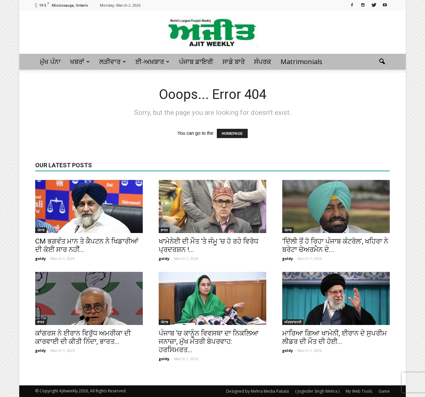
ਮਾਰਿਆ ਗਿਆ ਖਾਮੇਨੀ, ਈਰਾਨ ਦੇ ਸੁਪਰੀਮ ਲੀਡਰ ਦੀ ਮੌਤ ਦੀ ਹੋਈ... (334, 337)
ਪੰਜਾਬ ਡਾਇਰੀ (196, 61)
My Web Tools (359, 391)
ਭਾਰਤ (164, 230)
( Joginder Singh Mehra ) (317, 391)
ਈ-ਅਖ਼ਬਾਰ (152, 61)
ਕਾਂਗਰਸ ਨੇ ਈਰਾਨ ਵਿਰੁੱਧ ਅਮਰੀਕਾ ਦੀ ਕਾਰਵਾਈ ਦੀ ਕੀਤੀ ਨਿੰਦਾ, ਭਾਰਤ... (83, 337)
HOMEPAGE (232, 133)
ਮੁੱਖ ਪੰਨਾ (50, 61)
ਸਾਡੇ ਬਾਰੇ (233, 61)
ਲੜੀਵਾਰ (112, 61)
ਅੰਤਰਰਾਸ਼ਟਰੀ (292, 322)
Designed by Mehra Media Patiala (257, 391)
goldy (40, 258)
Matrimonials (301, 61)
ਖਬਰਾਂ (80, 61)
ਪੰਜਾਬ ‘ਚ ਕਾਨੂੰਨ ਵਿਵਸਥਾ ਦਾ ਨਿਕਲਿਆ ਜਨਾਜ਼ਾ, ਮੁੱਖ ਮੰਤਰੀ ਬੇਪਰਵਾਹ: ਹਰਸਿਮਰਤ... (209, 341)
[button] (382, 62)
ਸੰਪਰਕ (262, 61)
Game (384, 391)
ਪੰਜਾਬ (40, 230)
